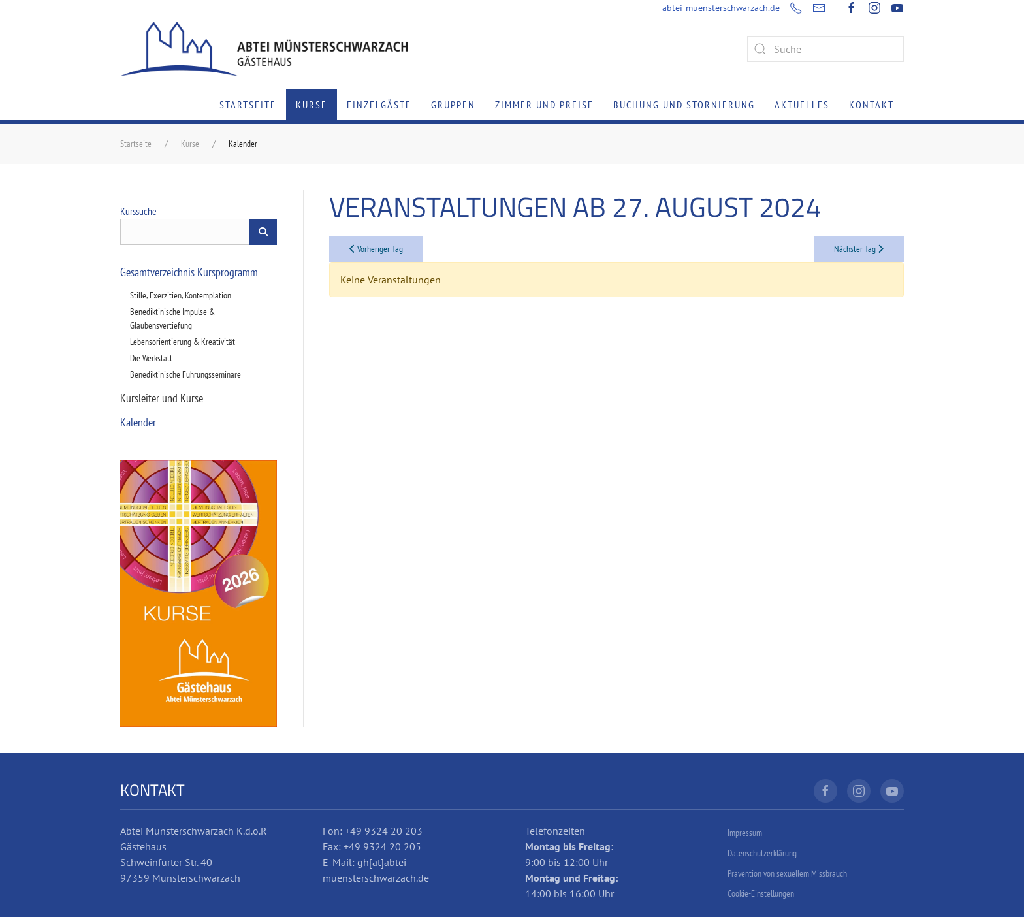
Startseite (247, 104)
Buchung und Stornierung (684, 104)
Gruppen (453, 104)
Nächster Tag (859, 249)
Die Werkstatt (151, 358)
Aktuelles (802, 104)
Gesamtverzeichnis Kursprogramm (189, 272)
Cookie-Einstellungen (761, 893)
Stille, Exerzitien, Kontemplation (180, 295)
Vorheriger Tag (376, 249)
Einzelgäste (379, 104)
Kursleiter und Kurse (161, 398)
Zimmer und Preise (544, 104)
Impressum (745, 833)
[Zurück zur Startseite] (264, 49)
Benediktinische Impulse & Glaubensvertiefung (172, 318)
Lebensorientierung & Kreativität (182, 341)
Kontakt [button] (871, 104)
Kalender (138, 422)
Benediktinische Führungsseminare (185, 374)
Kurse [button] (311, 104)
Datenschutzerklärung (762, 853)
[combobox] (825, 49)
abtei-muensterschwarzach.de (721, 8)
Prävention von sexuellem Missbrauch (787, 873)
